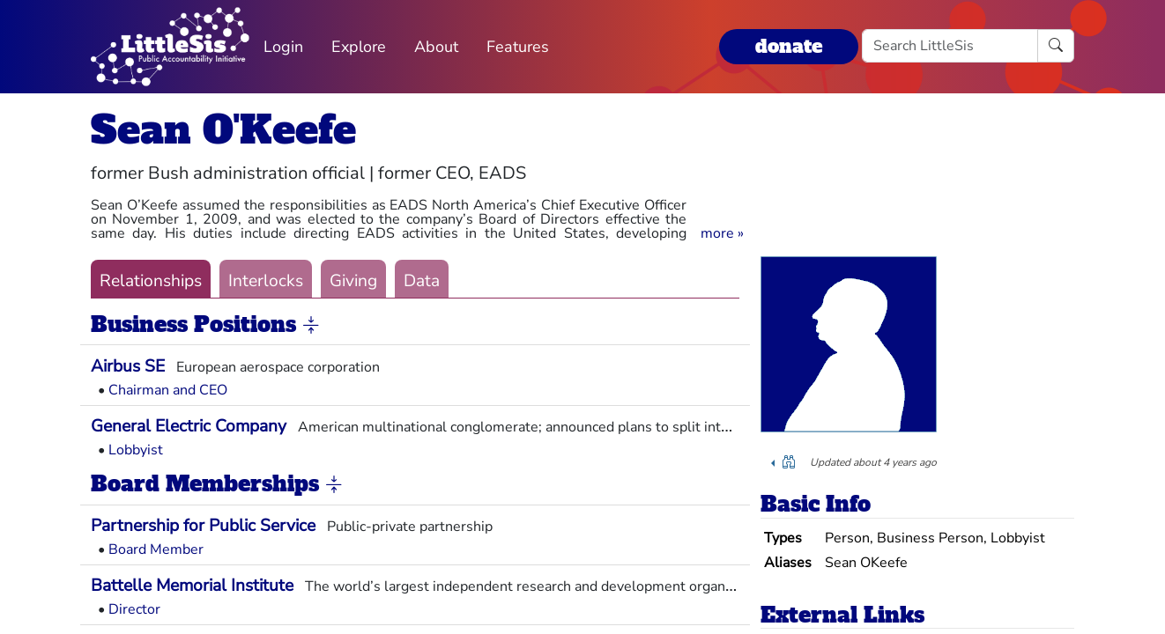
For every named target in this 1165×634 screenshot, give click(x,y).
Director (134, 609)
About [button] (436, 46)
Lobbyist (135, 450)
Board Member (156, 549)
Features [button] (517, 46)
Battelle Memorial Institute (192, 585)
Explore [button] (358, 46)
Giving (353, 280)
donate (788, 46)
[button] (722, 233)
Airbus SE (128, 366)
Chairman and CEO (167, 390)
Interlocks (265, 280)
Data (422, 280)
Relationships (151, 280)
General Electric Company (188, 426)
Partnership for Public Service (203, 525)
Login (283, 46)
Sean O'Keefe (223, 130)
